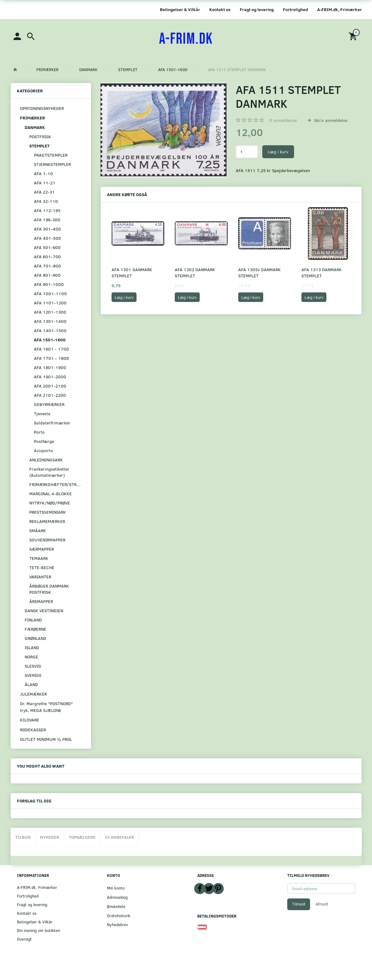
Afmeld (322, 904)
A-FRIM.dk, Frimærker (339, 9)
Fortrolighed (295, 9)
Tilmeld (298, 904)
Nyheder (49, 837)
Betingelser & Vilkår (180, 9)
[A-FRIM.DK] (186, 39)
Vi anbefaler (119, 837)
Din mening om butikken (38, 930)
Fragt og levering (257, 9)
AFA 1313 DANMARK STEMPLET (321, 273)
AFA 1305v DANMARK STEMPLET (259, 273)
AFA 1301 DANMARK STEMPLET (132, 273)
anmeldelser (283, 120)
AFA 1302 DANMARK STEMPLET (195, 273)
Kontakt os (220, 9)
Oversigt (24, 939)
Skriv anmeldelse (330, 120)
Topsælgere (82, 837)
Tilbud (23, 837)
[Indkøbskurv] (354, 35)
